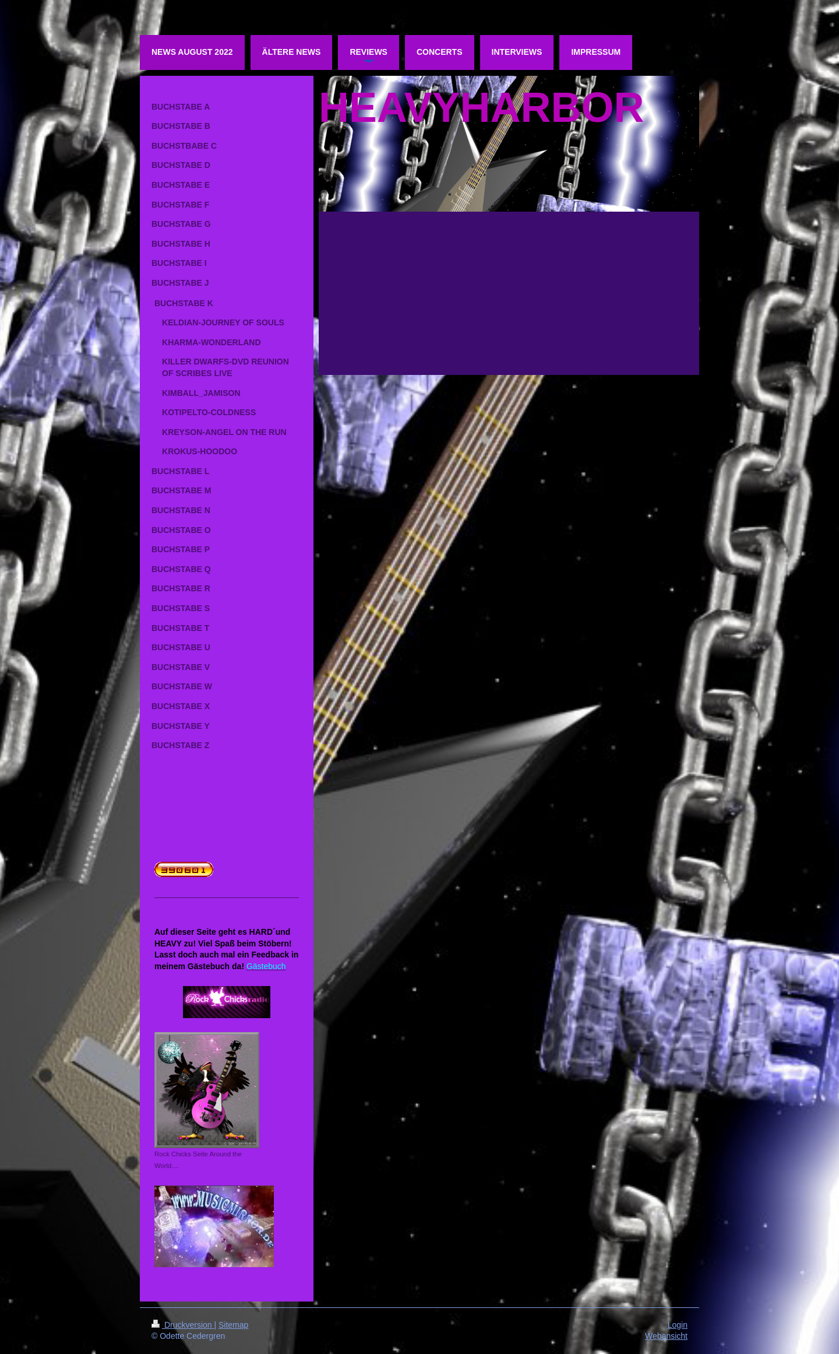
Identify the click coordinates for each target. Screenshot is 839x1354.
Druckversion (182, 1325)
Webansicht (666, 1336)
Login (678, 1325)
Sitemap (233, 1325)
